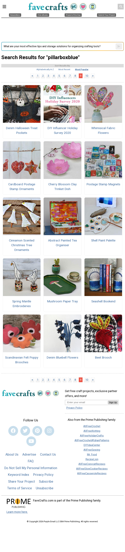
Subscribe (46, 481)
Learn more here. (17, 512)
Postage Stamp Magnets (103, 184)
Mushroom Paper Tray (62, 301)
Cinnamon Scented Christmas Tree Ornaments (21, 245)
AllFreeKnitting (91, 430)
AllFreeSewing (91, 449)
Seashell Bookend (103, 301)
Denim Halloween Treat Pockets (21, 130)
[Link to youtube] (31, 441)
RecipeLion (91, 459)
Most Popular (82, 69)
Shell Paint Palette (103, 240)
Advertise (29, 454)
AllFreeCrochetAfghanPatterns (92, 440)
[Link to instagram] (49, 431)
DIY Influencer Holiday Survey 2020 (62, 130)
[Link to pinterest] (37, 431)
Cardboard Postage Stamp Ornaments (21, 186)
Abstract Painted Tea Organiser (62, 243)
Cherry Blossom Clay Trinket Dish (62, 186)
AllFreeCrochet (91, 426)
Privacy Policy (43, 475)
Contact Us (48, 454)
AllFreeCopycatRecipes (91, 464)
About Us (11, 454)
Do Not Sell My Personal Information (30, 468)
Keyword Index (18, 475)
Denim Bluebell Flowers (62, 357)
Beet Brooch (103, 357)
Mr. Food (92, 454)
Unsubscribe (44, 488)
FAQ (31, 461)
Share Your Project (21, 481)
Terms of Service (19, 488)
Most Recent (64, 69)
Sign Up (113, 402)
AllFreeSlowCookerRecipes (92, 468)
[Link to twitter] (25, 431)
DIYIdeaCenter (91, 445)
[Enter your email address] (86, 402)
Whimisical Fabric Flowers (103, 130)
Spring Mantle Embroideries (21, 303)
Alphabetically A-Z (45, 69)
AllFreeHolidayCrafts (92, 435)
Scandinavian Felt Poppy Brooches (21, 360)
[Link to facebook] (13, 431)
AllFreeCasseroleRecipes (91, 473)
